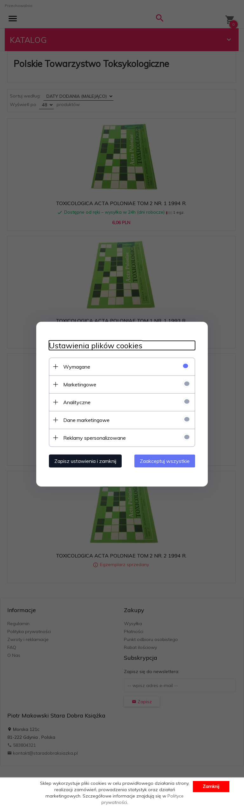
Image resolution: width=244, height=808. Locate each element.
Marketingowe (79, 384)
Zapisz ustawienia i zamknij (85, 460)
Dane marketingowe (86, 420)
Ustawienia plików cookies (95, 345)
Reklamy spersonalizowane (94, 437)
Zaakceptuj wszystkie (165, 460)
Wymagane (76, 366)
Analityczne (77, 402)
